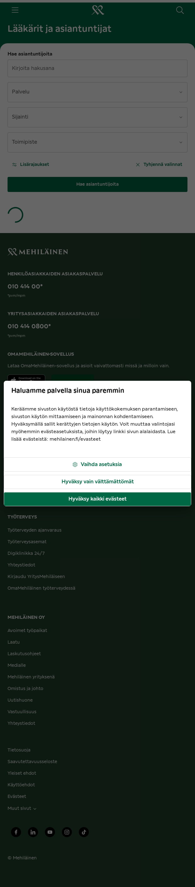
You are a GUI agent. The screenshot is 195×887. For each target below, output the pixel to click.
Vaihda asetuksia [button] (97, 464)
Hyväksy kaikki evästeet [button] (97, 499)
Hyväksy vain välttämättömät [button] (98, 481)
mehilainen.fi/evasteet (75, 439)
